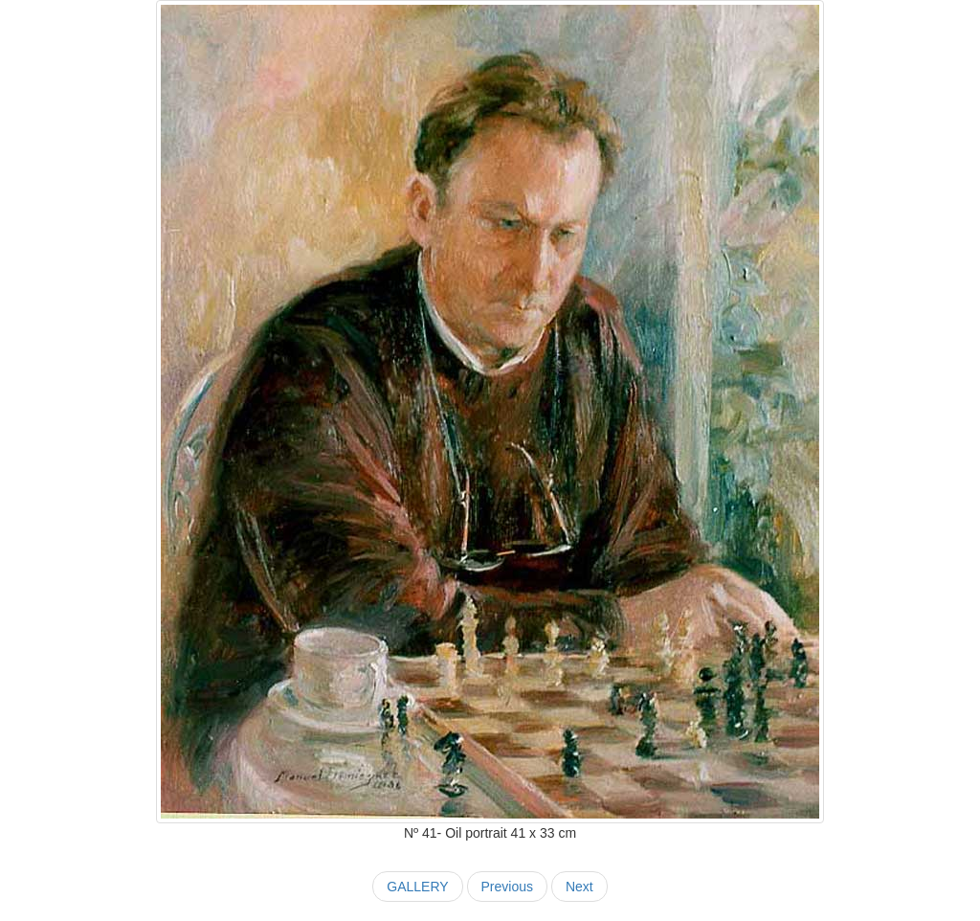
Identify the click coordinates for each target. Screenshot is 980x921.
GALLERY (417, 886)
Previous (507, 886)
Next (579, 886)
